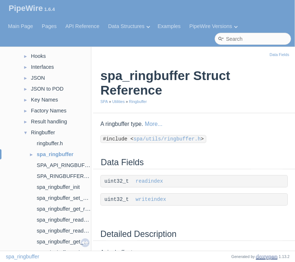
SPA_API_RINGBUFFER (66, 165)
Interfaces (42, 67)
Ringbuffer (43, 132)
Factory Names (49, 111)
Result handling (49, 121)
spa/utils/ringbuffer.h (167, 139)
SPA (104, 101)
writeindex (151, 199)
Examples (169, 26)
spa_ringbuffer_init (58, 187)
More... (154, 124)
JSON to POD (47, 89)
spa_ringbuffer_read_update (70, 231)
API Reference (82, 26)
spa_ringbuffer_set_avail (65, 198)
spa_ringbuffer (55, 154)
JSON (38, 78)
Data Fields (279, 54)
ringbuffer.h (50, 143)
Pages (49, 26)
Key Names (44, 100)
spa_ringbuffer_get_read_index (73, 209)
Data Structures (129, 26)
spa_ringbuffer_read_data (67, 220)
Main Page (20, 26)
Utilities (118, 101)
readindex (149, 181)
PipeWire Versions (213, 26)
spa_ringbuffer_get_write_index (73, 242)
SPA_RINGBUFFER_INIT (66, 176)
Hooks (38, 56)
